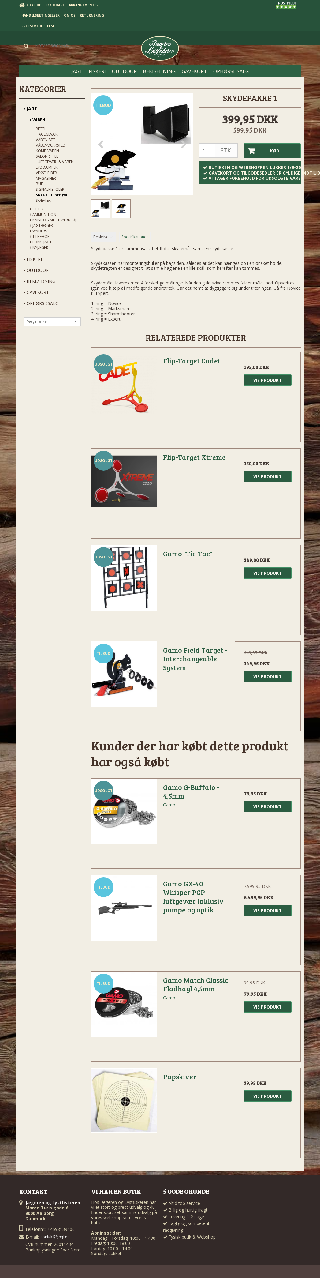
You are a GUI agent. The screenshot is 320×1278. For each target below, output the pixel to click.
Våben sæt (45, 139)
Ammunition (43, 214)
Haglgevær (47, 134)
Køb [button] (261, 151)
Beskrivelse (103, 236)
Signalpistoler (50, 189)
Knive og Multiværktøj (53, 220)
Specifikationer (134, 236)
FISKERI (33, 259)
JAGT (30, 108)
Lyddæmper (47, 167)
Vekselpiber (46, 172)
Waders (38, 231)
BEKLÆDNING (39, 281)
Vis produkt (267, 380)
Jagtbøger (41, 225)
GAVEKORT (36, 292)
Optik (36, 209)
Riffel (41, 128)
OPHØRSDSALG (41, 303)
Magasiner (46, 178)
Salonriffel (47, 156)
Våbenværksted (50, 145)
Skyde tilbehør (51, 194)
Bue (39, 183)
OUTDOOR (36, 270)
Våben (37, 119)
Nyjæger (39, 247)
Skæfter (43, 200)
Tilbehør (40, 236)
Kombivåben (47, 150)
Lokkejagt (41, 242)
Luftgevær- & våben (55, 161)
